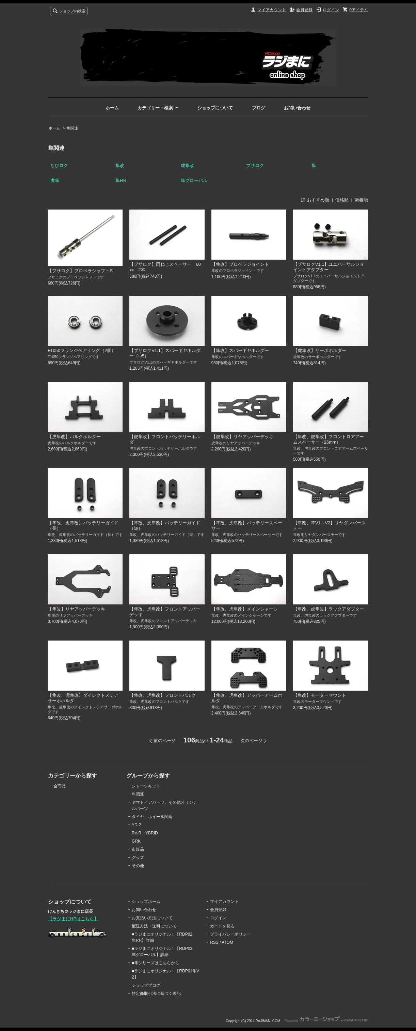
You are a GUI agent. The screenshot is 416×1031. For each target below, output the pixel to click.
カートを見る (222, 926)
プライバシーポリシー (230, 934)
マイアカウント (271, 9)
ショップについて (215, 107)
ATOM (227, 942)
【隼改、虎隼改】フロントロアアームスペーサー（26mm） (328, 439)
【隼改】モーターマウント (319, 695)
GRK (136, 841)
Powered (326, 1021)
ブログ (258, 107)
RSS (214, 942)
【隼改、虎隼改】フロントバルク (162, 695)
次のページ (251, 740)
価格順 (342, 199)
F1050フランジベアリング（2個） (82, 350)
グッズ (138, 857)
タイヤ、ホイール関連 (152, 816)
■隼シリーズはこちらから (155, 962)
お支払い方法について (152, 917)
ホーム (112, 107)
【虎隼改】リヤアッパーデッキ (242, 436)
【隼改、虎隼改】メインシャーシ (244, 609)
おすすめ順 (318, 199)
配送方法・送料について (154, 926)
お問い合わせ (297, 107)
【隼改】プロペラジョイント (240, 264)
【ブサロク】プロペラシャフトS (80, 270)
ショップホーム (146, 901)
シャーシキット (146, 786)
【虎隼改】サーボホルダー (319, 350)
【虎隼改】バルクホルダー (74, 436)
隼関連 (72, 128)
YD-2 (136, 824)
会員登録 (304, 9)
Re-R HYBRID (145, 833)
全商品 (59, 786)
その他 (138, 865)
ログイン (331, 9)
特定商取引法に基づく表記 (156, 993)
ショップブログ (146, 985)
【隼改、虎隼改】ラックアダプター (328, 609)
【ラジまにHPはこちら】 (73, 918)
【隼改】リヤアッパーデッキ (76, 609)
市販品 (138, 849)
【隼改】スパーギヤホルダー (240, 350)
